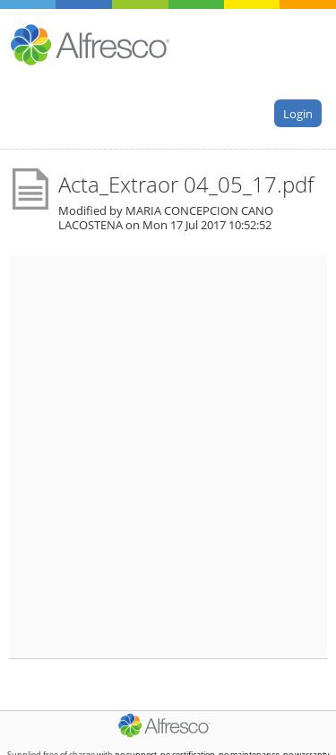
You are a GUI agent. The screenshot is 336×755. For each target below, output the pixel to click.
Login (298, 113)
